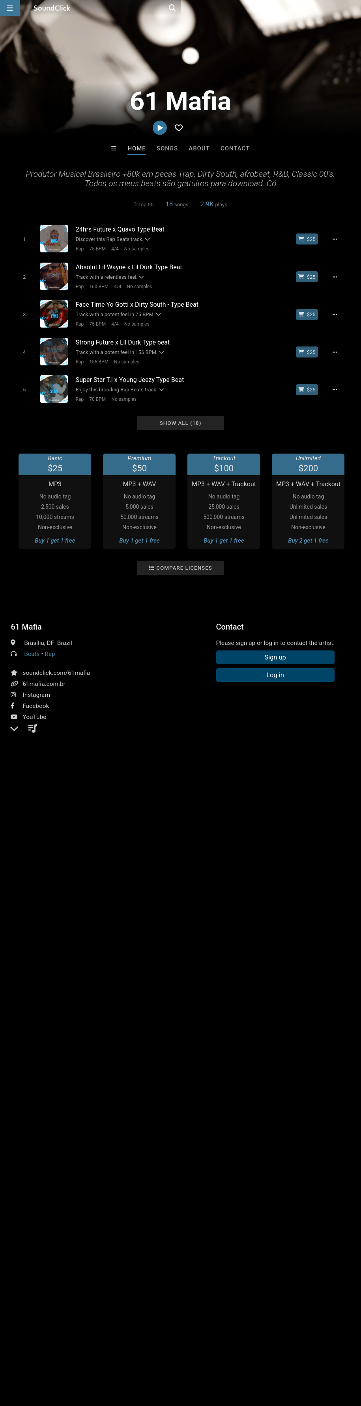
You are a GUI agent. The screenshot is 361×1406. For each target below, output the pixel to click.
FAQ (33, 1359)
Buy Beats (155, 1229)
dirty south (284, 825)
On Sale (205, 1229)
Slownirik (147, 1186)
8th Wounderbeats (83, 1186)
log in (71, 861)
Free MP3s (106, 1229)
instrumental (246, 825)
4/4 (111, 248)
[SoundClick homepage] (52, 8)
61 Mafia (26, 617)
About (199, 148)
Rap (76, 248)
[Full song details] (339, 239)
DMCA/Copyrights (146, 1359)
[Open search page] (353, 8)
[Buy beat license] (312, 239)
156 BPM (95, 356)
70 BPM (94, 392)
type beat (336, 825)
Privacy (188, 1359)
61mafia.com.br (43, 674)
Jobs (108, 1359)
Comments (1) (36, 812)
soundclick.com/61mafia (56, 663)
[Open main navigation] (10, 8)
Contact (235, 148)
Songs (167, 148)
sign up (42, 861)
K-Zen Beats (278, 1186)
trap (311, 825)
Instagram (36, 685)
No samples (133, 248)
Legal (213, 1359)
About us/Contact (70, 1359)
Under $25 (254, 1229)
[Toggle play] (20, 239)
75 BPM (94, 248)
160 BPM (95, 284)
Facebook (35, 696)
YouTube (34, 707)
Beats (31, 644)
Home (136, 148)
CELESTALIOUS (212, 1186)
